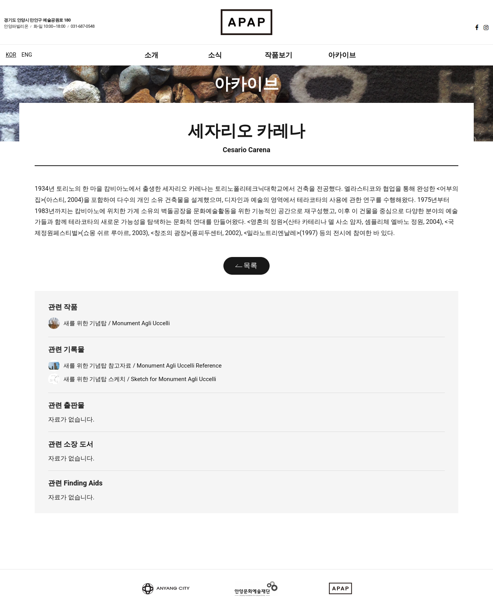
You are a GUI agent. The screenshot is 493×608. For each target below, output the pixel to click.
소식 (215, 55)
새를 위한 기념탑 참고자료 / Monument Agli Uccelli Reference (142, 365)
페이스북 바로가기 (476, 27)
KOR (11, 55)
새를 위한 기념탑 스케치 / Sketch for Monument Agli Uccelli (140, 379)
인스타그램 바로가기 (485, 27)
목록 (250, 265)
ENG (27, 55)
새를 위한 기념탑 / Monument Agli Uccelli (117, 323)
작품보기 (278, 55)
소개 (151, 55)
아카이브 (342, 55)
